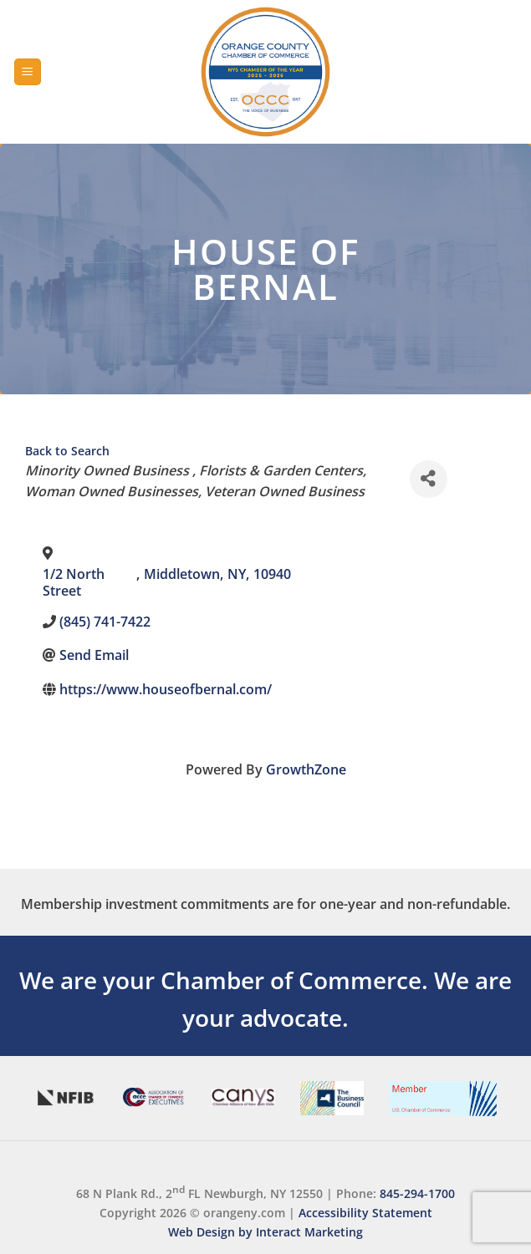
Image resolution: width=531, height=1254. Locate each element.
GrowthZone (306, 769)
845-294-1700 (417, 1193)
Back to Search (67, 451)
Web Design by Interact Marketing (265, 1232)
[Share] (428, 479)
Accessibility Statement (365, 1213)
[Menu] (27, 72)
